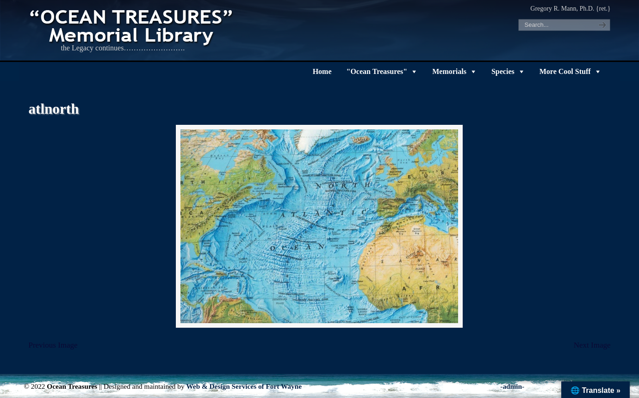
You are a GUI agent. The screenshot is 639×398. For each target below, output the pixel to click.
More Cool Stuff (565, 71)
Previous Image (52, 345)
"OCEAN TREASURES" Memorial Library (132, 26)
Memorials (449, 71)
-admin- (512, 386)
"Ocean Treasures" (377, 71)
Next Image (592, 345)
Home (322, 71)
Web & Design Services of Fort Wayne (244, 386)
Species (503, 71)
